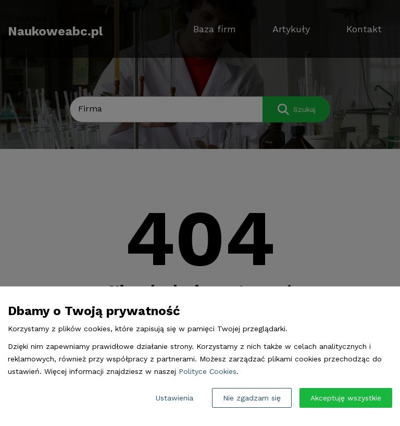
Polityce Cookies (207, 371)
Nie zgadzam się (252, 398)
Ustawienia (174, 398)
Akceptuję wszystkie (345, 398)
